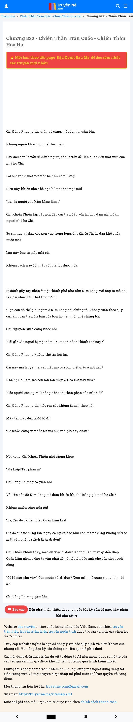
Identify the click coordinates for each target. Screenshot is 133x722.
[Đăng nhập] (6, 6)
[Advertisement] (66, 98)
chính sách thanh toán (99, 702)
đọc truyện (26, 626)
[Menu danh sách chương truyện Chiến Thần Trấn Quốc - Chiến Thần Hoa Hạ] (85, 716)
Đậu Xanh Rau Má (73, 57)
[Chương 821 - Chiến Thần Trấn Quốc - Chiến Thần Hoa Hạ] (17, 716)
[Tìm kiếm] (117, 6)
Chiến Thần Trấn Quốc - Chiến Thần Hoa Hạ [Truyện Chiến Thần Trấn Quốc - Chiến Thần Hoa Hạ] (50, 16)
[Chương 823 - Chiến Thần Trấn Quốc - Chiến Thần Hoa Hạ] (116, 716)
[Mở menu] (125, 6)
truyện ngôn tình (62, 631)
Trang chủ (8, 16)
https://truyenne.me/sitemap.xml (45, 694)
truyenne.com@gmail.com (67, 686)
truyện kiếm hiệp (33, 631)
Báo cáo (16, 609)
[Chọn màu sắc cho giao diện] (51, 717)
